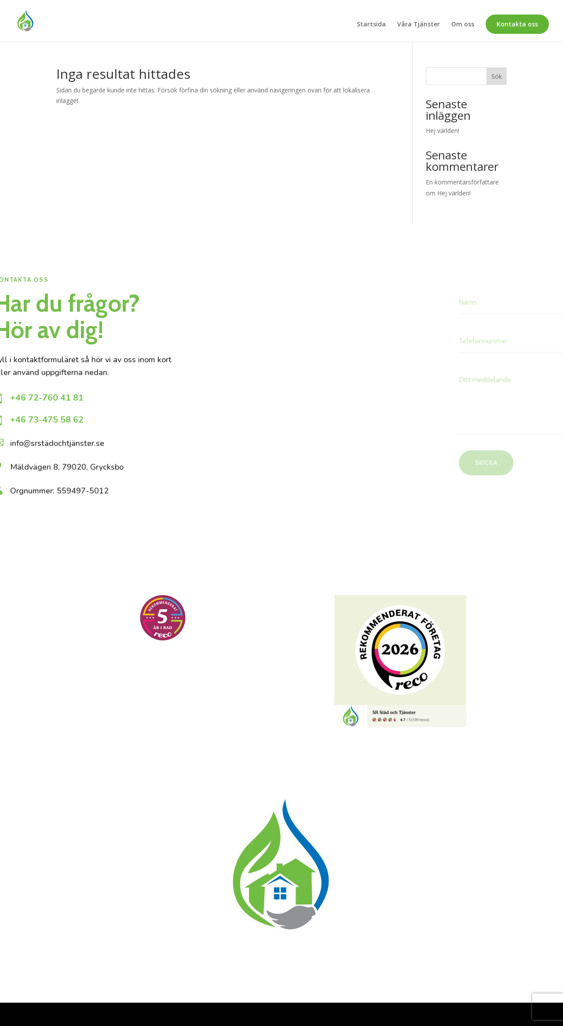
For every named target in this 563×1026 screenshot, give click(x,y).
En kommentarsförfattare (462, 182)
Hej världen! (442, 130)
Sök (496, 76)
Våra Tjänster (418, 24)
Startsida (371, 24)
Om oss (462, 24)
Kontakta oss (517, 24)
